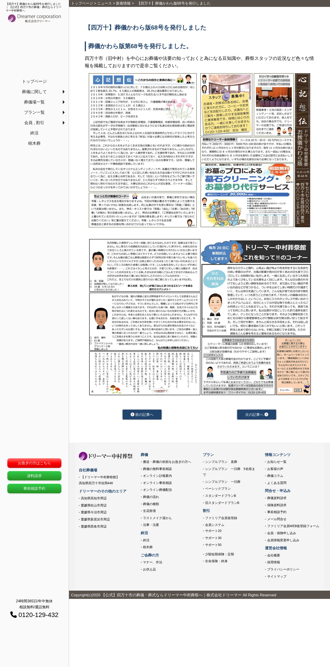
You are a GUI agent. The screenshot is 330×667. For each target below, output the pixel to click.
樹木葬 (34, 143)
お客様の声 (275, 470)
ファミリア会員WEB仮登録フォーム (293, 527)
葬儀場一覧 (34, 102)
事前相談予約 (34, 488)
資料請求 (34, 476)
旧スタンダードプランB (222, 504)
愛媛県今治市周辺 (94, 513)
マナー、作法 (152, 563)
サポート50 (213, 545)
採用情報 (273, 563)
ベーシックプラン (218, 490)
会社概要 (273, 556)
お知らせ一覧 (276, 462)
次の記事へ (257, 415)
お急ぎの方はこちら (34, 463)
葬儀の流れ (151, 498)
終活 (34, 133)
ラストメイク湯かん (157, 519)
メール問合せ (276, 520)
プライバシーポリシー (283, 570)
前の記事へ (142, 415)
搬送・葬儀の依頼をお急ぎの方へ (167, 462)
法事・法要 (151, 526)
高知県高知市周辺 (94, 499)
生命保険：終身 (216, 562)
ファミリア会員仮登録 (221, 519)
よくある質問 (276, 484)
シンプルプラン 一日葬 (222, 482)
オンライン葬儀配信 (157, 491)
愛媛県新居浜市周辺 (95, 520)
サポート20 (213, 532)
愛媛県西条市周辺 (94, 527)
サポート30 (213, 539)
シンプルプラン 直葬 (221, 462)
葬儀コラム (275, 476)
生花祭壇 (149, 512)
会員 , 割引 (34, 122)
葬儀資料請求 (276, 499)
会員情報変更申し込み (283, 541)
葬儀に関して (34, 91)
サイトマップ (276, 577)
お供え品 (149, 570)
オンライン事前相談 (157, 484)
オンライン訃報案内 (157, 476)
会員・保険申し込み (281, 534)
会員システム (214, 526)
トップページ (34, 81)
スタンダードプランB (220, 496)
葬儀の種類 (151, 505)
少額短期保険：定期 (219, 555)
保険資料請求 (276, 506)
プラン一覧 (34, 112)
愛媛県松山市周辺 (94, 506)
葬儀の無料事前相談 (157, 470)
